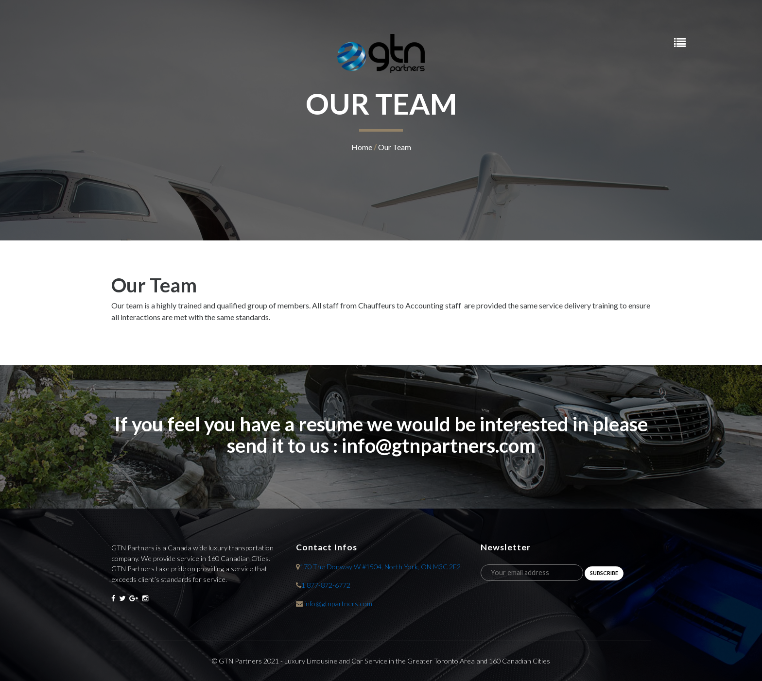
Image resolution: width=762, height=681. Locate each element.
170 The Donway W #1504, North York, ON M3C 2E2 (380, 566)
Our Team (394, 147)
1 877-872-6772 (325, 585)
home (361, 147)
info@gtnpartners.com (338, 603)
